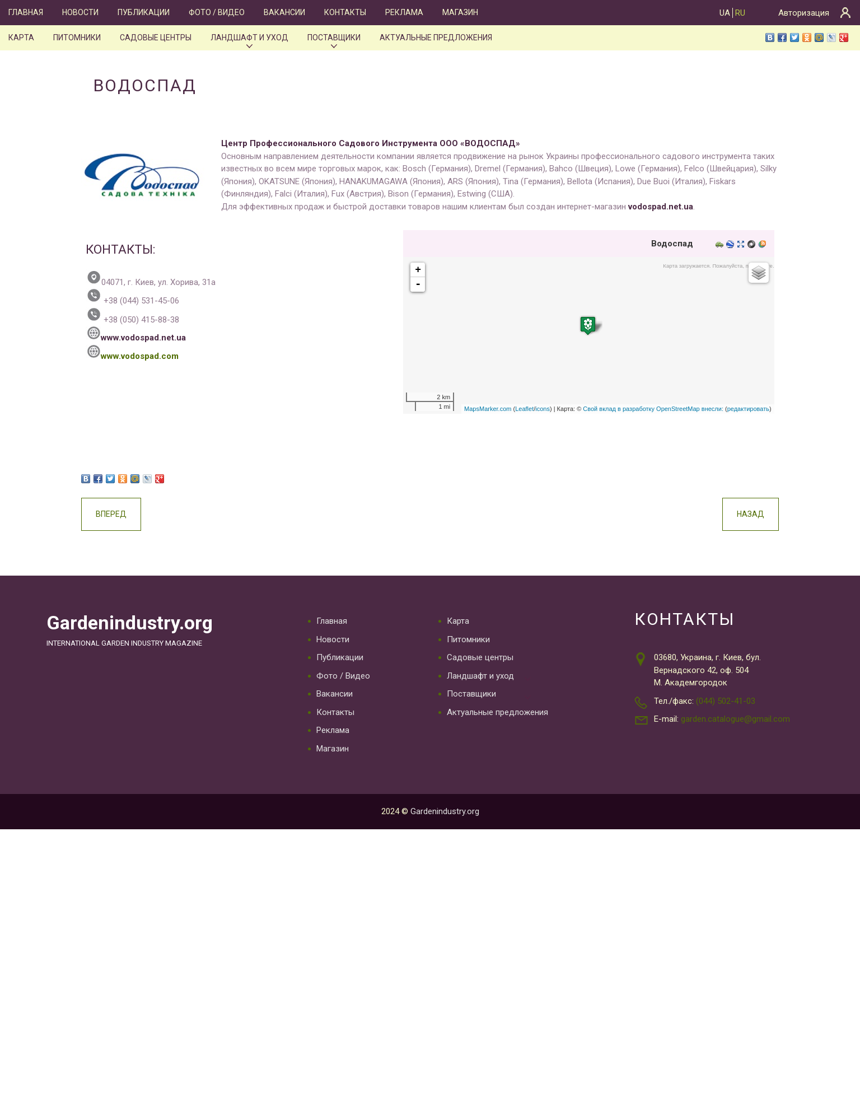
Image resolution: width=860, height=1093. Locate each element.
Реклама (401, 12)
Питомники (76, 37)
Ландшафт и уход (247, 37)
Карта (21, 37)
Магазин (456, 12)
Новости (80, 12)
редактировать (718, 409)
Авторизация (803, 13)
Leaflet (493, 409)
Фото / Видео (215, 12)
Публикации (142, 12)
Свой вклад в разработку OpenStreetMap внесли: (622, 409)
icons (511, 409)
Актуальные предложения (434, 37)
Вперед (142, 514)
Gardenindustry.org (132, 624)
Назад (719, 514)
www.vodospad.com (162, 356)
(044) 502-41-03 (725, 701)
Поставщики (332, 37)
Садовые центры (154, 37)
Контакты (342, 12)
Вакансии (282, 12)
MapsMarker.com (456, 409)
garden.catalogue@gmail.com (735, 719)
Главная (25, 12)
